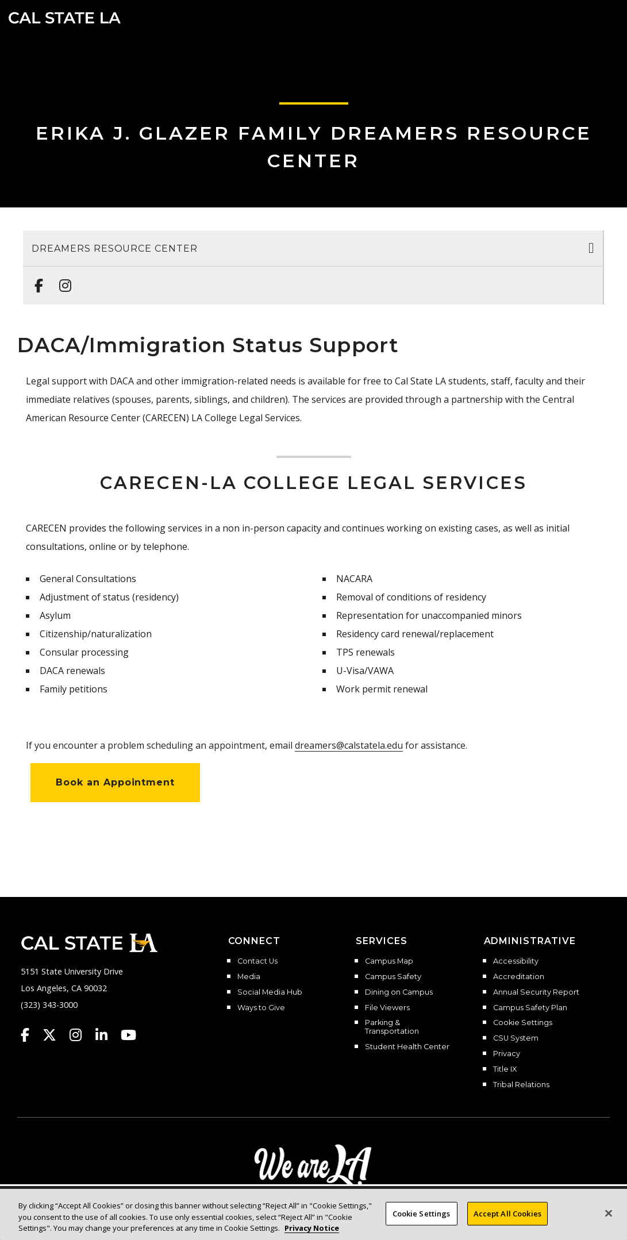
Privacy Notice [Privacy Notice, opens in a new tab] (311, 1228)
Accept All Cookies (507, 1213)
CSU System (515, 1038)
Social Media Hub (269, 992)
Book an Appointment (115, 782)
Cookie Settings (522, 1023)
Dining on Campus (399, 992)
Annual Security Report (536, 992)
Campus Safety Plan (530, 1008)
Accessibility (515, 961)
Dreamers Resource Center (115, 248)
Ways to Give (261, 1008)
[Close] (608, 1213)
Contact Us (257, 961)
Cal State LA (65, 18)
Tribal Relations (521, 1085)
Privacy (506, 1054)
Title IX (505, 1069)
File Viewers (387, 1008)
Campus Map (389, 961)
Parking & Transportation (392, 1027)
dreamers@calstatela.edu (349, 745)
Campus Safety (393, 977)
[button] (601, 17)
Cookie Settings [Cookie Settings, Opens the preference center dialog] (422, 1213)
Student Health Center (407, 1047)
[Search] (583, 17)
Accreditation (518, 977)
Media (248, 977)
